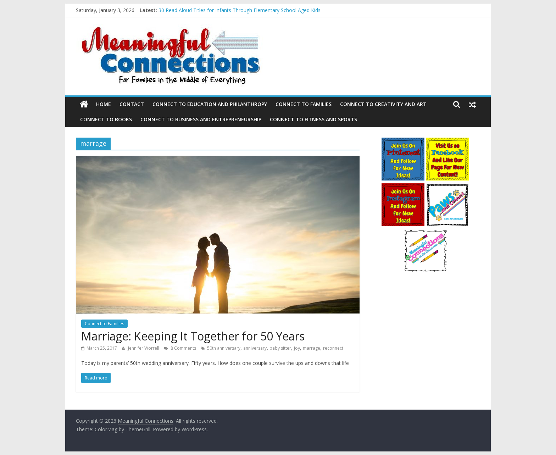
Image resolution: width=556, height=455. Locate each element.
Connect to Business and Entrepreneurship (200, 119)
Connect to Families (304, 104)
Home (103, 104)
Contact (131, 104)
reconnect (333, 348)
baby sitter (280, 348)
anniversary (255, 348)
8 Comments (180, 348)
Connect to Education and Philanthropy (209, 104)
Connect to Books (106, 119)
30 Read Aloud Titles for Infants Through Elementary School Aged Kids (240, 10)
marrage (311, 348)
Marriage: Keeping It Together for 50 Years (193, 336)
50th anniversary (223, 348)
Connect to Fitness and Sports (313, 119)
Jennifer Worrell (144, 348)
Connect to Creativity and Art (383, 104)
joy (297, 348)
